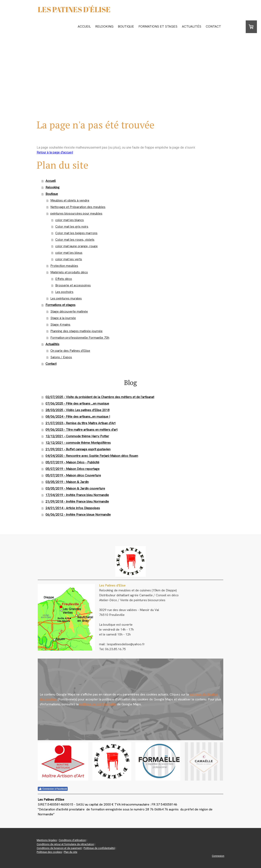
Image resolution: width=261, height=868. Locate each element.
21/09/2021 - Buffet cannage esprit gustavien (78, 449)
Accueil (84, 26)
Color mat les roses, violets (74, 239)
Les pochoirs (64, 292)
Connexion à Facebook (53, 788)
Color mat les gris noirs (71, 226)
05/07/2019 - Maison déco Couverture (73, 475)
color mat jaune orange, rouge (76, 246)
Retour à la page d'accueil (55, 152)
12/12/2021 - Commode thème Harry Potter (77, 436)
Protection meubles (64, 266)
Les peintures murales (66, 298)
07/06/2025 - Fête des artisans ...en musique (77, 403)
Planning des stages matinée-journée (76, 331)
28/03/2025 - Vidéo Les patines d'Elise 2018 (77, 410)
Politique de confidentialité (99, 848)
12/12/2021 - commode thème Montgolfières (78, 443)
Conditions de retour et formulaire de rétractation (65, 844)
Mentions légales (47, 840)
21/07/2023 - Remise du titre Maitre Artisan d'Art (80, 423)
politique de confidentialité (97, 704)
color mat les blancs (69, 220)
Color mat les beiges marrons (76, 233)
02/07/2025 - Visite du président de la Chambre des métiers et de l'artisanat (99, 397)
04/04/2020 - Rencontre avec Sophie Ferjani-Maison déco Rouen (91, 456)
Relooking (104, 26)
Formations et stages (157, 26)
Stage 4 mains (60, 324)
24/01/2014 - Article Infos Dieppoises (72, 508)
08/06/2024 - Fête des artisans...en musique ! (77, 416)
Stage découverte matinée (69, 311)
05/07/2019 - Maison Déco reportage (72, 469)
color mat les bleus (68, 252)
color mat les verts (68, 259)
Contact (213, 26)
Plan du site (70, 852)
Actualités (191, 26)
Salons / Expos (61, 357)
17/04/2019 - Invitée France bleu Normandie (77, 495)
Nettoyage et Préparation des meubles (77, 207)
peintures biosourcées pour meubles (76, 213)
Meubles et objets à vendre (69, 200)
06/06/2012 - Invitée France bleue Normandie (78, 514)
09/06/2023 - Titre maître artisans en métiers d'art (81, 429)
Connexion (218, 855)
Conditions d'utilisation (72, 840)
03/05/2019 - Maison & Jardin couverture (75, 488)
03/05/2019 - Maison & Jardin (67, 482)
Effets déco (63, 279)
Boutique (126, 26)
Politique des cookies (49, 852)
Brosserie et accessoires (73, 285)
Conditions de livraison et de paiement (59, 848)
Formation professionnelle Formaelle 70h (79, 337)
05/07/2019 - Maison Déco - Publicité (72, 462)
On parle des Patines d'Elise (70, 350)
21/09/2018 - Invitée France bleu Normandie (77, 501)
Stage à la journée (63, 318)
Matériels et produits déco (69, 272)
